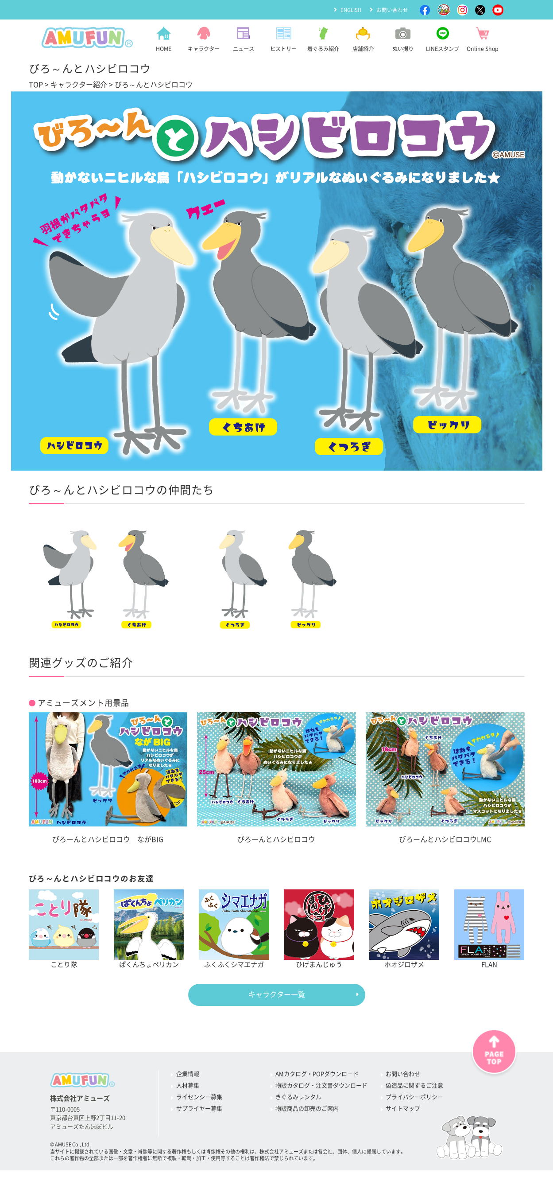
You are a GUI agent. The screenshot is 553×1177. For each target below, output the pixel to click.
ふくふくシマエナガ (234, 928)
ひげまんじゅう (319, 928)
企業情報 (187, 1074)
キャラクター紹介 (78, 84)
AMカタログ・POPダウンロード (317, 1074)
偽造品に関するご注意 (414, 1086)
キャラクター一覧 (276, 994)
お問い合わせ (392, 9)
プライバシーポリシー (414, 1097)
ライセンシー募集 (199, 1097)
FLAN (489, 928)
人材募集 (187, 1086)
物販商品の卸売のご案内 (307, 1109)
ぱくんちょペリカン (149, 928)
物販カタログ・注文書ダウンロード (321, 1086)
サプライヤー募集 (199, 1109)
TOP (36, 84)
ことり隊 (64, 928)
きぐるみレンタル (298, 1097)
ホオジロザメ (404, 928)
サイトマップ (403, 1109)
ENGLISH (350, 9)
